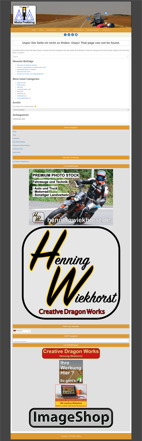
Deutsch (17, 331)
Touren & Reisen (92, 30)
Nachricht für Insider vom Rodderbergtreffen (30, 74)
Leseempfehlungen (23, 98)
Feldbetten (20, 93)
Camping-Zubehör (22, 89)
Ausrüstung (64, 30)
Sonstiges (106, 30)
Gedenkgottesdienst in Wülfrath (26, 69)
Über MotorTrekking (19, 142)
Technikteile (78, 30)
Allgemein (20, 83)
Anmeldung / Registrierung (21, 161)
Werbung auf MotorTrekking (21, 145)
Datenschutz (16, 152)
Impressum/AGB (18, 149)
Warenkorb (16, 138)
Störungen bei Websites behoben (27, 65)
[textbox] (71, 341)
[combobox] (71, 340)
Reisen (19, 91)
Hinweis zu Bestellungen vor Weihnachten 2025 (31, 67)
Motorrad (19, 85)
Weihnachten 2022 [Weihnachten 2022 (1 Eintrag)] (19, 119)
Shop (41, 30)
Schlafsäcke (20, 96)
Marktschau (51, 30)
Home (34, 30)
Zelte (18, 87)
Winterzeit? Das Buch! (23, 71)
